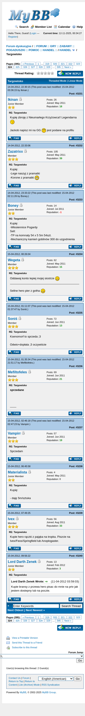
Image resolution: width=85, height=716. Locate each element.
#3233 (79, 199)
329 (48, 67)
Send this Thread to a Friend (27, 642)
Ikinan (24, 90)
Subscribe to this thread (24, 647)
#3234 (79, 254)
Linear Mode (75, 80)
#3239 (79, 513)
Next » (67, 67)
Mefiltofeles (27, 362)
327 (33, 67)
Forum (25, 678)
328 (41, 67)
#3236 (79, 366)
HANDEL (65, 50)
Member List (41, 26)
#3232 (79, 145)
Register (12, 36)
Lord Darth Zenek (22, 562)
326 (25, 67)
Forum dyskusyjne (18, 46)
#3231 (79, 93)
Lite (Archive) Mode (29, 684)
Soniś (24, 309)
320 (55, 64)
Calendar (62, 26)
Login (33, 33)
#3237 (79, 427)
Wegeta (14, 260)
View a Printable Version (25, 638)
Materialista (17, 472)
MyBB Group (49, 692)
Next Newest (34, 610)
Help (77, 26)
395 (59, 67)
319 (47, 64)
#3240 (79, 555)
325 (17, 67)
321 (63, 64)
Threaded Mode (57, 80)
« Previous (28, 64)
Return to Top (16, 681)
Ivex (11, 519)
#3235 (79, 312)
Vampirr (25, 424)
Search (22, 26)
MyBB (23, 692)
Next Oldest (15, 610)
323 (78, 64)
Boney (24, 196)
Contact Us (14, 678)
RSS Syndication (51, 684)
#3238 (79, 466)
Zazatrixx (15, 151)
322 (70, 64)
